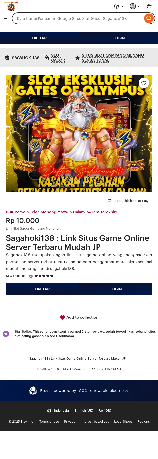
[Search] (149, 18)
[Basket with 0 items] (149, 6)
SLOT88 (94, 369)
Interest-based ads (94, 421)
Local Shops (123, 421)
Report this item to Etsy (127, 201)
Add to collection (79, 318)
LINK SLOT (113, 369)
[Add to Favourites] (144, 83)
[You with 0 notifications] (135, 6)
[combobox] (77, 18)
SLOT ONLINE (17, 276)
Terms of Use (49, 421)
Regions (144, 421)
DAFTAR (39, 38)
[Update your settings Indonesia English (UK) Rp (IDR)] (79, 410)
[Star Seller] (31, 276)
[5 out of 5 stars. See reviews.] (45, 276)
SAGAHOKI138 (48, 369)
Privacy (69, 421)
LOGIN (118, 38)
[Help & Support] (119, 6)
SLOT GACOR (73, 369)
